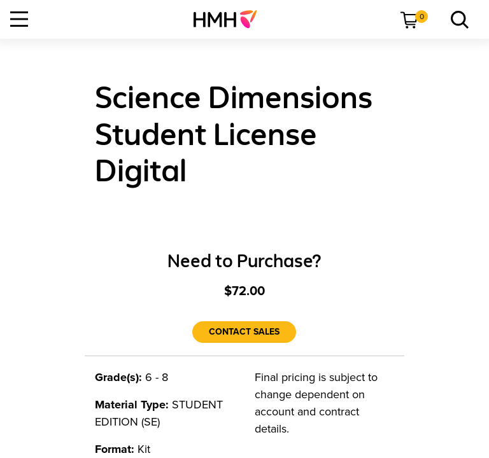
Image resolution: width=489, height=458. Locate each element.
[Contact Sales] (244, 332)
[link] (230, 19)
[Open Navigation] (19, 19)
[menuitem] (230, 19)
